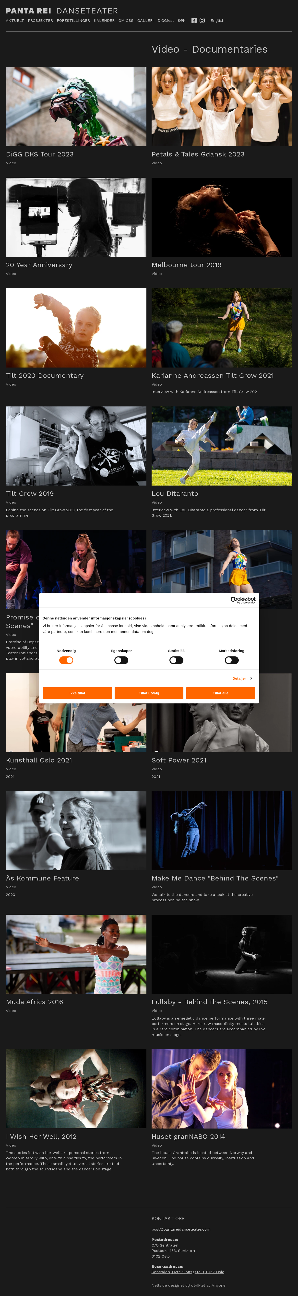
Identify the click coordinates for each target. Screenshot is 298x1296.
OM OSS (126, 20)
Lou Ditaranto (175, 493)
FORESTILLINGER (73, 20)
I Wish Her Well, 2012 (41, 1136)
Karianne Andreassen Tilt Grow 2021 (213, 375)
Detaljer (239, 678)
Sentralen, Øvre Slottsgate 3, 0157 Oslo (188, 1272)
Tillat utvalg (149, 693)
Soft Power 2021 (179, 760)
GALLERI (145, 20)
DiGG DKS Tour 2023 (40, 154)
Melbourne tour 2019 (187, 265)
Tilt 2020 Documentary (44, 375)
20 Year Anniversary (39, 265)
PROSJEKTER (40, 20)
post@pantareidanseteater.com (181, 1229)
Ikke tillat (77, 693)
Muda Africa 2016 (34, 1002)
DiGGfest (166, 20)
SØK (182, 20)
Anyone (219, 1285)
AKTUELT (15, 20)
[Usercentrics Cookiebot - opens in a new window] (234, 600)
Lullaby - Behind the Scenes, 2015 (210, 1002)
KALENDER (104, 20)
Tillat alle (220, 693)
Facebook (194, 20)
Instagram (202, 20)
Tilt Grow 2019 (30, 493)
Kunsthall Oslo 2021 (39, 760)
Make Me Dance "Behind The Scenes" (215, 878)
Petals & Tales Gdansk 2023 (198, 154)
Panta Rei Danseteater (62, 11)
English (217, 20)
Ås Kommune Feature (42, 878)
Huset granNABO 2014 (188, 1136)
